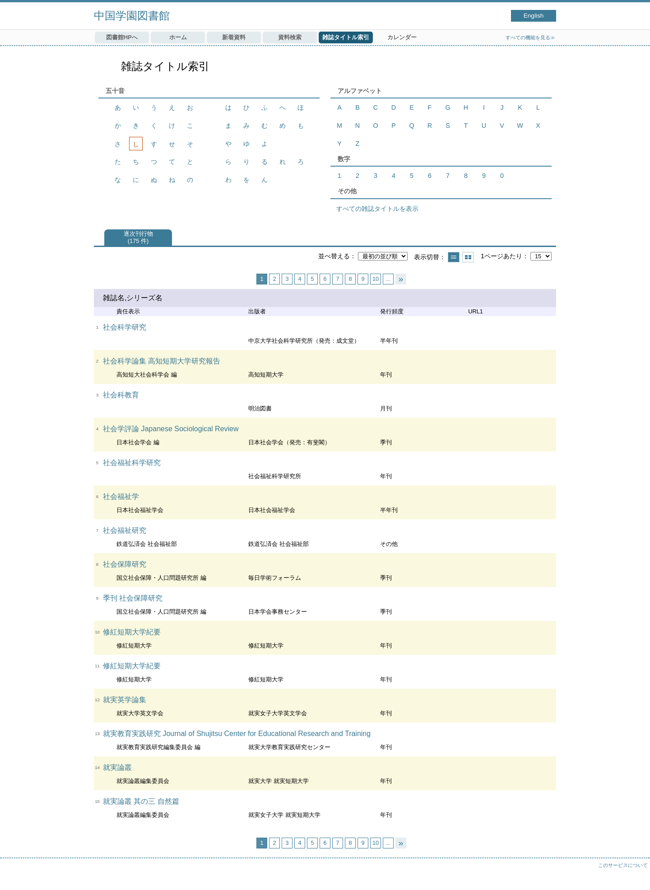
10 (375, 278)
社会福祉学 (121, 496)
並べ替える (334, 256)
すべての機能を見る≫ (530, 37)
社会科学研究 (124, 327)
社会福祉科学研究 (132, 462)
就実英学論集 (124, 700)
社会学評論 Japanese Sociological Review (171, 429)
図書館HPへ (122, 37)
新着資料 (234, 37)
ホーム (178, 37)
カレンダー (402, 37)
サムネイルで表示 (468, 257)
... (388, 278)
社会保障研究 (124, 564)
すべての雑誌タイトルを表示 (377, 208)
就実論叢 (117, 767)
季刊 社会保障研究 (132, 598)
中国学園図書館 (132, 15)
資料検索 (290, 37)
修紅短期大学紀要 (132, 632)
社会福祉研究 (124, 530)
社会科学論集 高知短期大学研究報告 (161, 361)
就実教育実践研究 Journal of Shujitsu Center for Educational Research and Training (237, 733)
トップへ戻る (634, 874)
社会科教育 (121, 395)
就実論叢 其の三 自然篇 (141, 801)
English (534, 15)
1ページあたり (501, 256)
